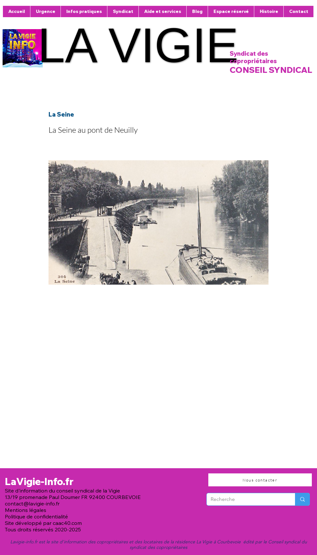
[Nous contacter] (260, 479)
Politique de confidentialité (37, 516)
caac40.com (67, 523)
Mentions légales (25, 510)
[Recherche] (246, 499)
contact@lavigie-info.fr (32, 503)
